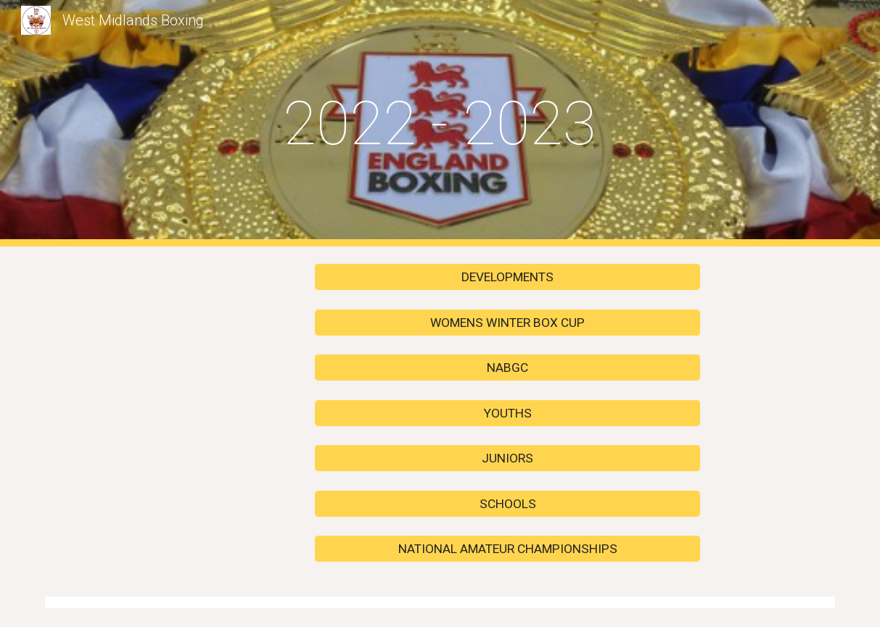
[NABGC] (507, 368)
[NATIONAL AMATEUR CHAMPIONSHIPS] (507, 549)
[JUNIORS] (507, 458)
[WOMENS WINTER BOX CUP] (507, 322)
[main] (440, 123)
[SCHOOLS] (507, 503)
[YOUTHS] (507, 412)
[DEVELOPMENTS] (507, 277)
